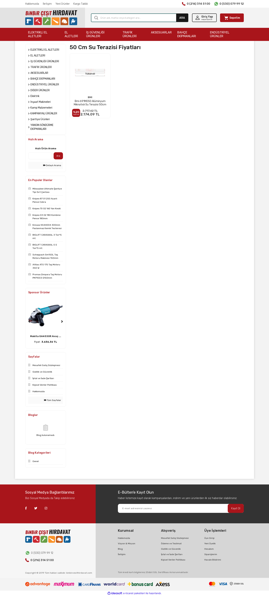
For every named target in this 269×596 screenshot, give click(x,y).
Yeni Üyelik (210, 543)
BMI (90, 97)
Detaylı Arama (52, 165)
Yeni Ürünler (62, 3)
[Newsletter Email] (181, 508)
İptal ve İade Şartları (172, 554)
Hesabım (209, 549)
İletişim (47, 3)
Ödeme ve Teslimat (171, 543)
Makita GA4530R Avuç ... (45, 336)
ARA (182, 17)
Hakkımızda (32, 3)
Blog (120, 549)
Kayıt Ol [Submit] (235, 508)
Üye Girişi (209, 538)
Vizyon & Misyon (126, 543)
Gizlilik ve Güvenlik (171, 549)
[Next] (62, 321)
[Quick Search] (40, 155)
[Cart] (232, 17)
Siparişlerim (210, 554)
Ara (58, 156)
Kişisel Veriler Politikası (173, 559)
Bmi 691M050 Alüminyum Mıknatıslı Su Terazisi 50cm (90, 103)
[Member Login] (204, 17)
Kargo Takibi (80, 3)
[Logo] (51, 17)
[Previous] (29, 321)
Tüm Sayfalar (52, 400)
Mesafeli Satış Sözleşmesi (175, 538)
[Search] (139, 17)
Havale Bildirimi (212, 559)
